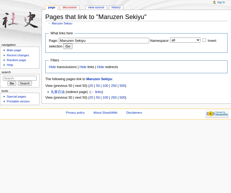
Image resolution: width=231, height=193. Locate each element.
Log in (221, 2)
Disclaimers (134, 112)
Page (51, 7)
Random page (16, 60)
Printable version (18, 101)
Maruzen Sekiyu (62, 23)
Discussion (70, 7)
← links (96, 92)
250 (114, 86)
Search (6, 72)
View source (96, 7)
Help (10, 64)
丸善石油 (58, 92)
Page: (53, 41)
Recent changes (18, 55)
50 (98, 86)
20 (91, 86)
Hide (52, 67)
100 (105, 86)
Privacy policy (75, 112)
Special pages (16, 96)
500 (122, 86)
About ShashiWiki (105, 112)
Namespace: (159, 41)
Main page (14, 50)
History (116, 7)
